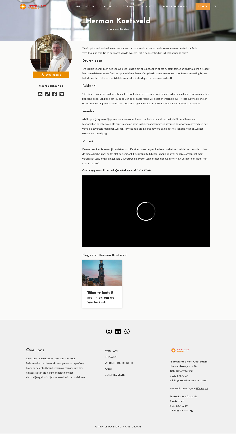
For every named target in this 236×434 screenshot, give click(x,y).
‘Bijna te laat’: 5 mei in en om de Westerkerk (100, 297)
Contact (112, 351)
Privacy (111, 357)
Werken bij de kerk (119, 363)
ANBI (108, 369)
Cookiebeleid (115, 375)
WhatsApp (201, 388)
